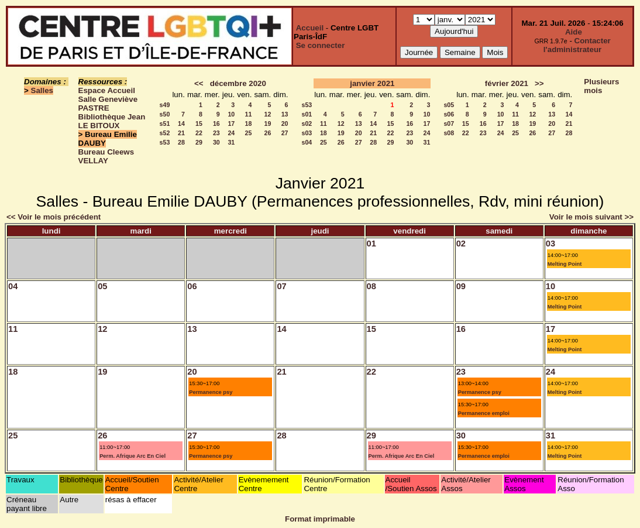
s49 (165, 104)
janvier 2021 (372, 83)
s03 (307, 132)
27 (284, 132)
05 (102, 286)
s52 (165, 132)
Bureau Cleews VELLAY (106, 156)
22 (198, 132)
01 (371, 243)
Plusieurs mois (601, 86)
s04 (307, 142)
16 (216, 123)
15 (198, 123)
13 (284, 114)
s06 (448, 114)
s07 (448, 123)
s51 (165, 123)
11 (248, 114)
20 (284, 123)
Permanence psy (210, 392)
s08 (448, 132)
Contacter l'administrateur (577, 45)
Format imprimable (320, 519)
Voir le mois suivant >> (591, 216)
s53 (165, 142)
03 (550, 243)
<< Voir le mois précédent (53, 216)
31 (231, 142)
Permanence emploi (484, 413)
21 (181, 132)
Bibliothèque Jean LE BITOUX (112, 121)
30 (216, 142)
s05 (448, 104)
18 (248, 123)
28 (181, 142)
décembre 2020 (238, 83)
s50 (165, 114)
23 (216, 132)
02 (461, 243)
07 (281, 286)
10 (231, 114)
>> (539, 83)
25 (248, 132)
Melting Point (565, 264)
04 (13, 286)
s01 (307, 114)
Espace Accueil (106, 90)
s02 (307, 123)
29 (198, 142)
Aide (573, 32)
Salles (42, 90)
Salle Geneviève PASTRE (108, 103)
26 (267, 132)
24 (231, 132)
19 (267, 123)
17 (231, 123)
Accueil (310, 27)
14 (181, 123)
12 (267, 114)
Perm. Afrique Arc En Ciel (132, 456)
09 (461, 286)
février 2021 (506, 83)
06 (192, 286)
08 (371, 286)
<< (199, 83)
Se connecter (320, 45)
